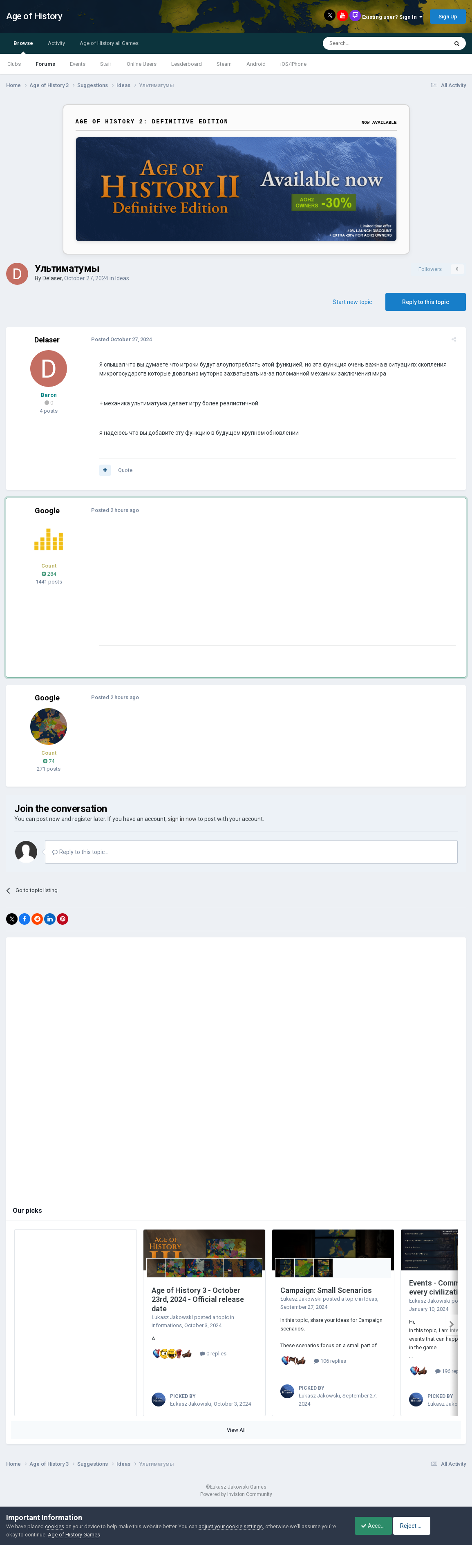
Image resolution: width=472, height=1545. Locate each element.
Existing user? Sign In (392, 17)
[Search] (366, 43)
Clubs (14, 64)
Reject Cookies (437, 1526)
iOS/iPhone (293, 64)
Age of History (34, 16)
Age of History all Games (109, 43)
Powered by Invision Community (236, 1503)
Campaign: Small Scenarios (326, 1290)
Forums (45, 64)
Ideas (122, 278)
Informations (167, 1325)
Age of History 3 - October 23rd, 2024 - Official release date (198, 1299)
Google (47, 510)
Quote (122, 470)
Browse (23, 47)
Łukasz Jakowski (172, 1317)
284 (49, 574)
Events (77, 64)
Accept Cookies (376, 1526)
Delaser (52, 278)
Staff (106, 64)
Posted (118, 339)
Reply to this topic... (80, 852)
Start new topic (352, 302)
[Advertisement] (245, 588)
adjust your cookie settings (231, 1526)
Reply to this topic (425, 302)
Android (256, 64)
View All (236, 1439)
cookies (54, 1526)
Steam (224, 64)
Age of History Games (89, 1535)
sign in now (182, 819)
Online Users (142, 64)
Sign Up (447, 16)
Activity (56, 43)
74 (48, 761)
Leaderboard (186, 64)
